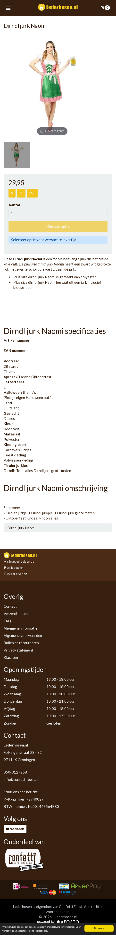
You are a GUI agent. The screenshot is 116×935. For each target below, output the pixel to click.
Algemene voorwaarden (23, 635)
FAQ (7, 621)
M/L (32, 193)
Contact (10, 606)
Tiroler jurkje (15, 513)
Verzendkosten (16, 613)
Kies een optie (58, 226)
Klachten (11, 657)
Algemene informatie (20, 628)
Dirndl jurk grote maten (75, 513)
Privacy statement (18, 650)
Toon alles (49, 518)
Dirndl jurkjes (41, 513)
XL (21, 193)
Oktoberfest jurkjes (20, 518)
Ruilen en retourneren (21, 643)
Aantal (15, 205)
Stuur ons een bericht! (21, 792)
